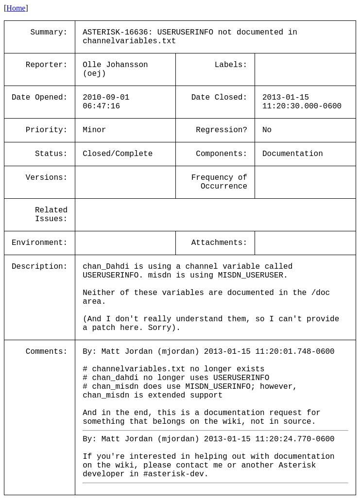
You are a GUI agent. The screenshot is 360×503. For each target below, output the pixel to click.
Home (15, 8)
